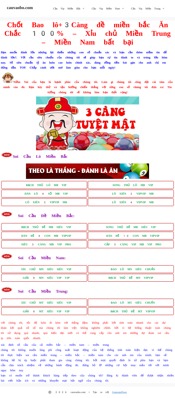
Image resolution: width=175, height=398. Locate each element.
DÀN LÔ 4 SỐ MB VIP (46, 193)
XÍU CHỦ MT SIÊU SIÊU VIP (46, 302)
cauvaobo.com (20, 7)
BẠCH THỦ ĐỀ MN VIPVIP (131, 278)
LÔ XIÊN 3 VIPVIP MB (46, 202)
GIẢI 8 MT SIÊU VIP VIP (46, 311)
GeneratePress (119, 392)
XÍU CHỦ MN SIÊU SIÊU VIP (46, 269)
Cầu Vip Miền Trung (149, 8)
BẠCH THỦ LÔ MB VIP (46, 185)
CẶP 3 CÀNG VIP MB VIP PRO (132, 244)
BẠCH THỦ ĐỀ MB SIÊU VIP (46, 227)
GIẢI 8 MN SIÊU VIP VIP (46, 278)
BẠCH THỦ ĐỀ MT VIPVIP (133, 311)
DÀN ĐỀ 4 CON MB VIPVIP (46, 235)
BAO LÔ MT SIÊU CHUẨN (133, 302)
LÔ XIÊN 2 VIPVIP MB (133, 193)
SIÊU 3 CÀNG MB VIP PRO (46, 244)
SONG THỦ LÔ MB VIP (133, 185)
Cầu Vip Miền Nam (109, 8)
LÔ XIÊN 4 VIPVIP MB (133, 202)
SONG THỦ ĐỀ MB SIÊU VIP (131, 227)
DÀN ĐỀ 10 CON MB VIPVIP (132, 235)
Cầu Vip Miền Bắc (70, 8)
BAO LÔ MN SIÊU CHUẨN (133, 269)
